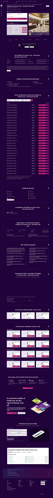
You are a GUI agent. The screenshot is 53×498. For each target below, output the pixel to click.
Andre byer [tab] (10, 452)
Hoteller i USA (18, 4)
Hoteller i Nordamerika (13, 4)
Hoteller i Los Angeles (31, 457)
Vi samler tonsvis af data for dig (28, 473)
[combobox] (17, 430)
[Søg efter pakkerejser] (1, 9)
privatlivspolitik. (8, 441)
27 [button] (19, 29)
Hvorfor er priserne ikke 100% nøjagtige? (28, 475)
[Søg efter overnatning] (1, 5)
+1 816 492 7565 (9, 10)
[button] (1, 1)
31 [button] (13, 31)
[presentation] (32, 47)
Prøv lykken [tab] (23, 452)
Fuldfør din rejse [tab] (29, 452)
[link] (16, 336)
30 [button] (25, 29)
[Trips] (1, 11)
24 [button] (13, 29)
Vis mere (47, 329)
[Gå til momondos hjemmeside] (5, 1)
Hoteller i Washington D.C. (11, 462)
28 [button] (21, 29)
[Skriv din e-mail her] (17, 434)
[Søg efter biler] (1, 7)
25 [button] (15, 29)
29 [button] (23, 29)
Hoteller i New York (10, 456)
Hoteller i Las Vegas (10, 457)
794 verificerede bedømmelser (16, 11)
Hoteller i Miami (10, 458)
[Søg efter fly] (1, 4)
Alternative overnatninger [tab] (16, 452)
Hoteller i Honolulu (30, 456)
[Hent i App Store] (32, 47)
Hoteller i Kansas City (28, 4)
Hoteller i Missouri (23, 4)
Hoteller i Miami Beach (31, 458)
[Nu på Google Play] (27, 47)
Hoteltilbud (8, 4)
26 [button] (17, 29)
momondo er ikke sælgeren (28, 472)
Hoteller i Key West (30, 462)
